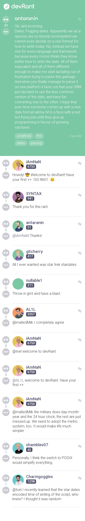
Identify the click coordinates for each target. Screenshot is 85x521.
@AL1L (18, 380)
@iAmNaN (20, 235)
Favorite (75, 136)
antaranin (26, 18)
